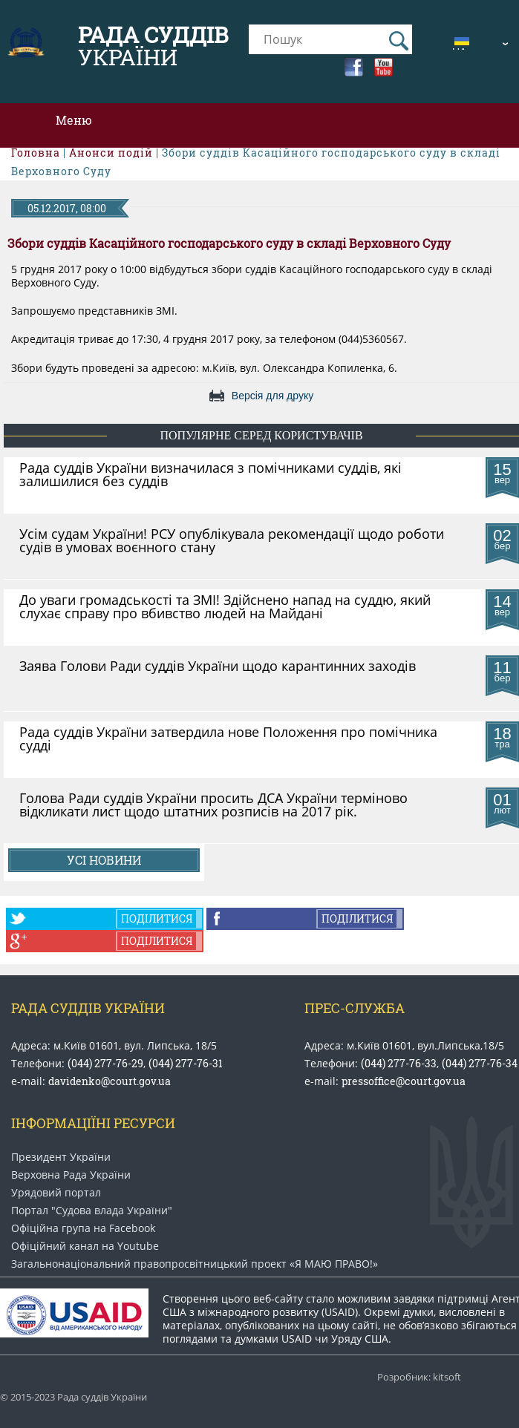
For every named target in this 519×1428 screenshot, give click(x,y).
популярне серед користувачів (261, 435)
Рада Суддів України (88, 1008)
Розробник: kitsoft (419, 1377)
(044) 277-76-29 (105, 1063)
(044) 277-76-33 (399, 1063)
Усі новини (104, 860)
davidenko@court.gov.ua (109, 1081)
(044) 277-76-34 (480, 1063)
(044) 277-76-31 (185, 1063)
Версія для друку (272, 396)
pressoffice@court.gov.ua (404, 1081)
